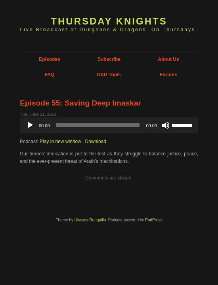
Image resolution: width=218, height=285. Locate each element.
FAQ (50, 74)
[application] (109, 125)
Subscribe (109, 59)
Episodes (49, 59)
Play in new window (60, 141)
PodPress (153, 220)
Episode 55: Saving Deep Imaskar (80, 103)
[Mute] (166, 125)
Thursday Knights (109, 21)
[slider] (98, 125)
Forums (168, 74)
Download (95, 141)
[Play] (30, 125)
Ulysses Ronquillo (90, 220)
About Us (168, 59)
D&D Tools (109, 74)
